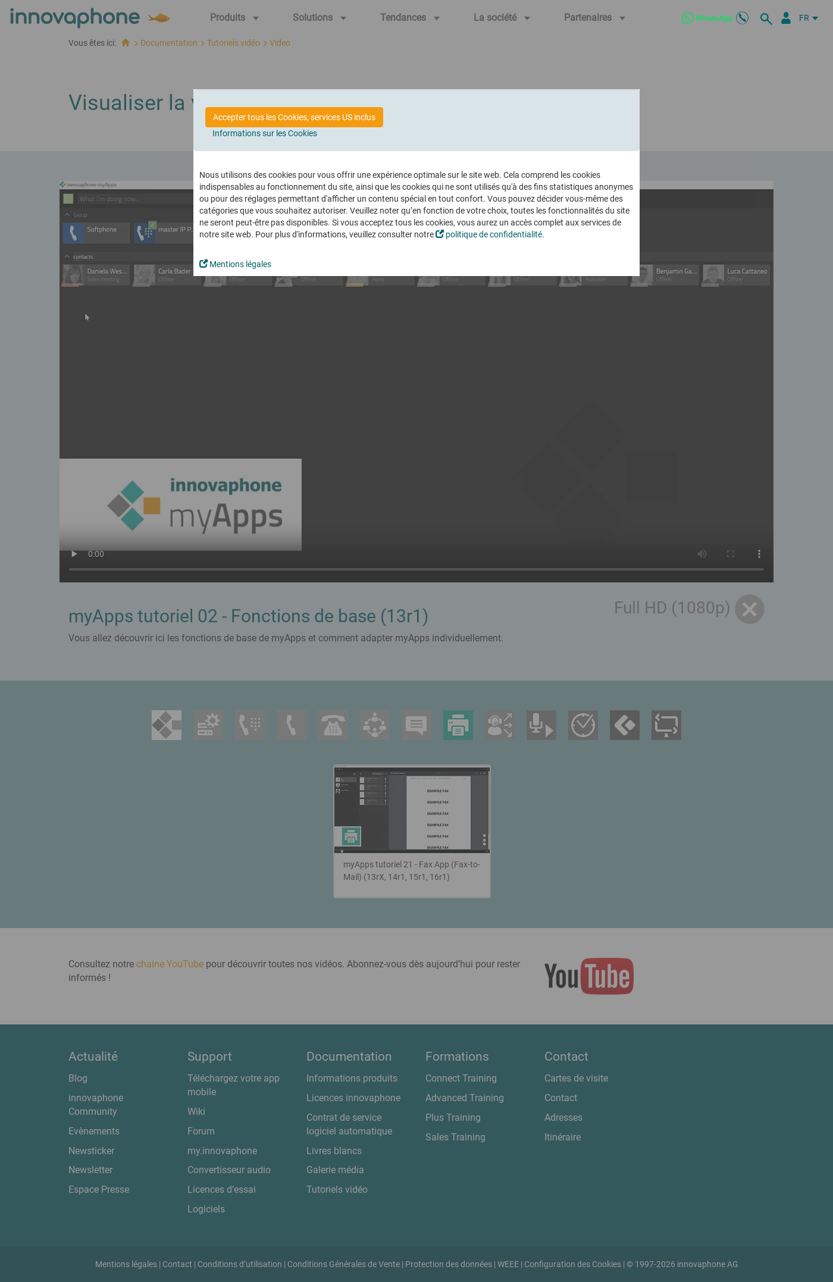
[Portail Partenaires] (786, 18)
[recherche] (768, 18)
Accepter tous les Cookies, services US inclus (294, 117)
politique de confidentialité (489, 234)
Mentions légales (235, 264)
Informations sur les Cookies (264, 133)
